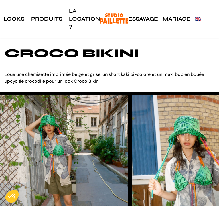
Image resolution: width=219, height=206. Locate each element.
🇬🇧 (198, 19)
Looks (14, 19)
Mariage (176, 19)
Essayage (143, 19)
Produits (46, 19)
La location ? (84, 19)
